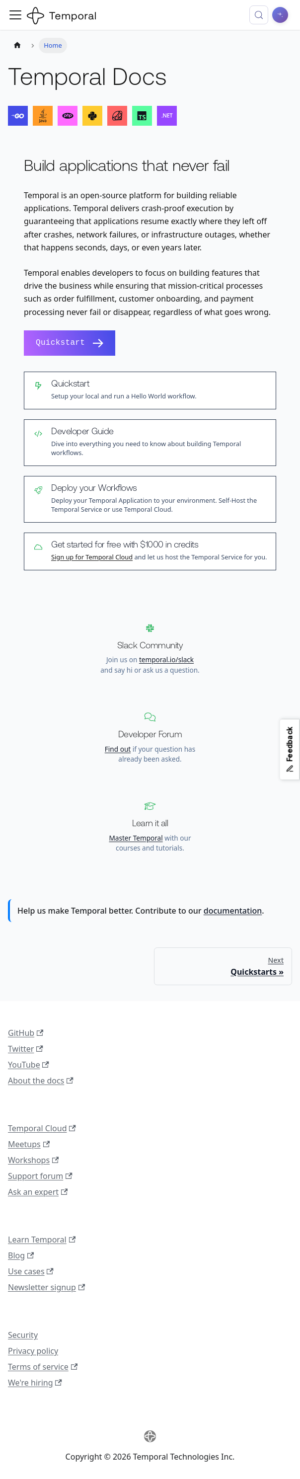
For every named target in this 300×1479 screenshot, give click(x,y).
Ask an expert (38, 1191)
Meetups (29, 1144)
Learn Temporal (41, 1239)
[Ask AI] (280, 15)
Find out (118, 749)
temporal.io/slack (166, 659)
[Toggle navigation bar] (15, 14)
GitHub (25, 1032)
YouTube (28, 1064)
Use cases (31, 1271)
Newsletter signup (46, 1287)
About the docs (41, 1080)
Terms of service (42, 1366)
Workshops (33, 1160)
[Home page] (17, 45)
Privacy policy (33, 1350)
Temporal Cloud (42, 1128)
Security (23, 1334)
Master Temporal (135, 838)
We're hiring (35, 1382)
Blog (21, 1255)
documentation (233, 910)
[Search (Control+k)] (258, 14)
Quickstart (69, 343)
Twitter (25, 1048)
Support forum (40, 1175)
